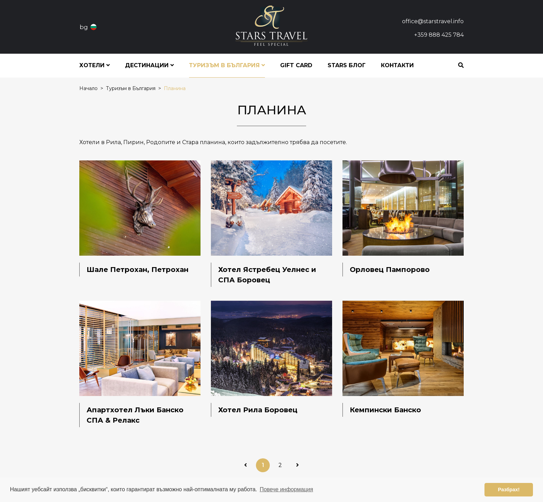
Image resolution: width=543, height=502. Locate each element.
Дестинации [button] (149, 65)
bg (84, 27)
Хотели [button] (94, 65)
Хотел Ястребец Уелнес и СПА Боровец (267, 274)
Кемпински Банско (385, 410)
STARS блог (347, 65)
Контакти (397, 65)
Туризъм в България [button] (227, 65)
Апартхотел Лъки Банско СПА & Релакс (135, 415)
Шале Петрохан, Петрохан (137, 269)
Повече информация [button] (286, 489)
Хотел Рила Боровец (257, 410)
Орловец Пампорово (390, 269)
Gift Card (296, 65)
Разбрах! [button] (509, 489)
